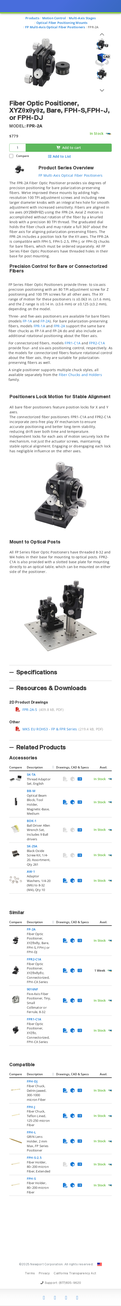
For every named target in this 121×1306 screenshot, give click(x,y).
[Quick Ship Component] (108, 133)
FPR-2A (59, 326)
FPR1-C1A (73, 343)
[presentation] (60, 653)
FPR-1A (39, 326)
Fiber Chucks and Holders (80, 374)
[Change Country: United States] (99, 1264)
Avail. (104, 767)
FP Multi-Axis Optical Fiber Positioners (70, 175)
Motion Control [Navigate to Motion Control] (54, 18)
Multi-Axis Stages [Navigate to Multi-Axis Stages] (82, 18)
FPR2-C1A (97, 343)
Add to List (59, 156)
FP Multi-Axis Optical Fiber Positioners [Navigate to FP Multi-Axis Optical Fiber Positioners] (55, 27)
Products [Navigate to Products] (32, 18)
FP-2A (45, 321)
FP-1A (27, 321)
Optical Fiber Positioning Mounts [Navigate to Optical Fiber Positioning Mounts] (62, 22)
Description (35, 767)
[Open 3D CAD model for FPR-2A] (102, 60)
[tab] (60, 421)
